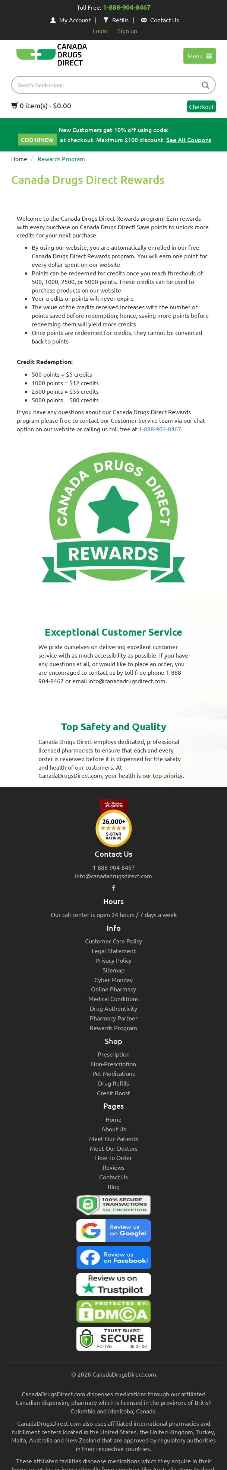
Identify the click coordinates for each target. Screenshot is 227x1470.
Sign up (127, 30)
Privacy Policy (113, 960)
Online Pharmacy (113, 989)
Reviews (113, 1167)
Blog (114, 1186)
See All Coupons (188, 139)
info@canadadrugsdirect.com (113, 875)
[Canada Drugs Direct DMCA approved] (113, 1313)
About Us (113, 1128)
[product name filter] (115, 85)
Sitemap (113, 970)
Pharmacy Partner (114, 1018)
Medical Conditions (113, 998)
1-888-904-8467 (160, 428)
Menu (199, 56)
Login (100, 30)
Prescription (114, 1054)
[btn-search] (205, 86)
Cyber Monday (113, 979)
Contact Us (160, 19)
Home (19, 158)
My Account (70, 19)
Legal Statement (114, 950)
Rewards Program (113, 1027)
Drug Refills (113, 1083)
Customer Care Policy (113, 941)
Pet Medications (113, 1073)
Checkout (201, 106)
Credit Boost (113, 1092)
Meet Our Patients (113, 1138)
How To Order (113, 1157)
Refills (116, 19)
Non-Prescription (113, 1063)
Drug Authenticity (113, 1008)
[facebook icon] (113, 887)
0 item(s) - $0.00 (41, 105)
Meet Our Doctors (114, 1148)
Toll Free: (114, 8)
